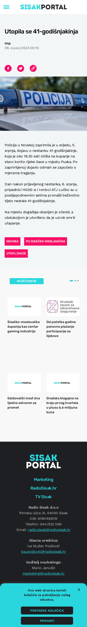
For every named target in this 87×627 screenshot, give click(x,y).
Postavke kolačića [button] (47, 610)
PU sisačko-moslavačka (45, 241)
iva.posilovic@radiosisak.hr (43, 551)
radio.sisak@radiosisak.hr (49, 529)
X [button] (79, 589)
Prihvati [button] (47, 621)
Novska (12, 241)
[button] (71, 280)
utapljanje (16, 253)
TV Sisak (43, 496)
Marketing (43, 479)
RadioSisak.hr (43, 488)
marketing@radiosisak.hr (44, 573)
